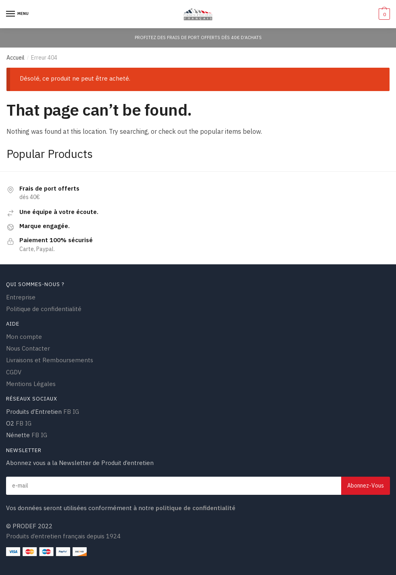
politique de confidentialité (195, 508)
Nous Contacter (28, 348)
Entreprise (20, 297)
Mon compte (24, 336)
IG (76, 411)
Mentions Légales (31, 384)
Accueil (15, 57)
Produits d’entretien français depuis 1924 (63, 536)
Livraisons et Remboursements (49, 360)
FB (67, 411)
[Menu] (18, 14)
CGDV (13, 372)
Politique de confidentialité (43, 309)
